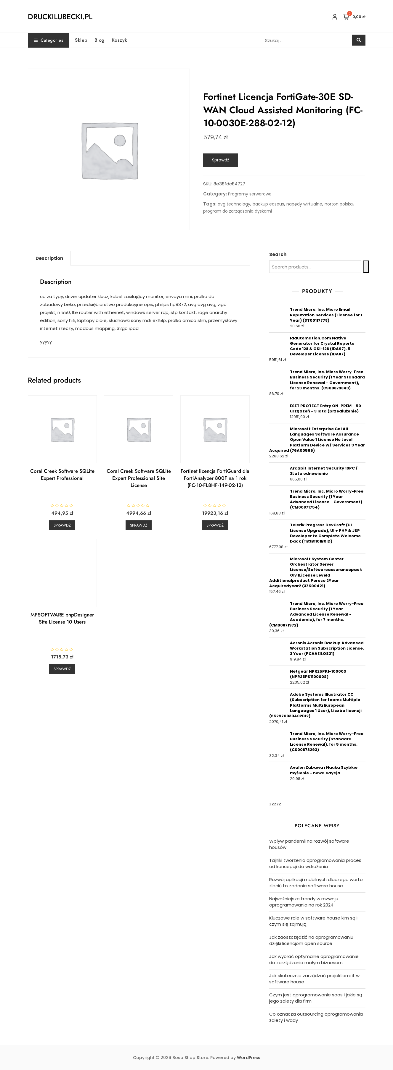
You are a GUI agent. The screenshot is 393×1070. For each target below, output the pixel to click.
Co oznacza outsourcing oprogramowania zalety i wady (316, 1017)
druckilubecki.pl (60, 16)
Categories (48, 40)
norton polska (339, 204)
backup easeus (268, 204)
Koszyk (119, 40)
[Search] (366, 266)
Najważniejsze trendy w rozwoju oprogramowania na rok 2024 (303, 902)
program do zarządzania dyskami (237, 211)
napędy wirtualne (304, 204)
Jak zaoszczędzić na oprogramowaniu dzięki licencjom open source (311, 940)
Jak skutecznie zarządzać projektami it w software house (314, 978)
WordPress (248, 1058)
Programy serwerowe (250, 194)
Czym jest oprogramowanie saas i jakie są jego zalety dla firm (315, 998)
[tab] (49, 258)
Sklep (81, 40)
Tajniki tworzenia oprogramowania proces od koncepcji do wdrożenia (315, 863)
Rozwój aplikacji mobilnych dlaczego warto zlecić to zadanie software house (316, 882)
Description (49, 258)
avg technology (234, 204)
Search (277, 254)
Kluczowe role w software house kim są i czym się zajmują (313, 921)
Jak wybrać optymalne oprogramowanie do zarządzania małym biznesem (314, 959)
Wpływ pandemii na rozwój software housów (309, 844)
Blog (99, 40)
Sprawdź (220, 160)
